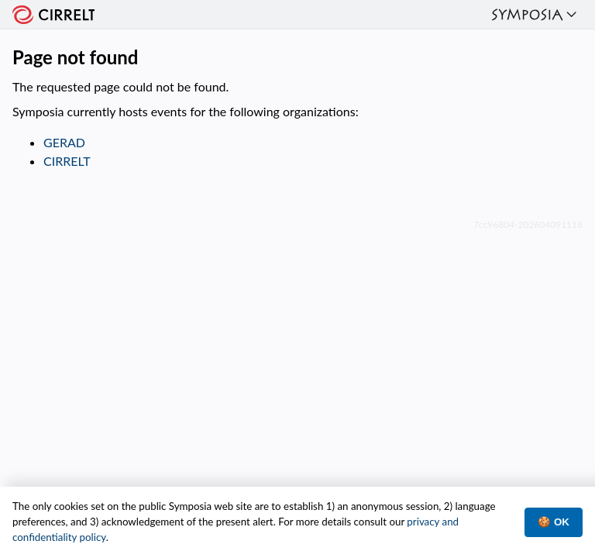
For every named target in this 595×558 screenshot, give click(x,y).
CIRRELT (67, 160)
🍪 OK (553, 522)
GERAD (64, 142)
